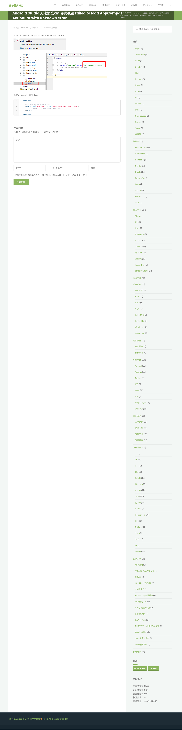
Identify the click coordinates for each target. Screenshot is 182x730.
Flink (137, 73)
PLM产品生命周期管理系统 (148, 626)
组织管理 (137, 416)
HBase (138, 85)
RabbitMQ (139, 315)
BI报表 (138, 577)
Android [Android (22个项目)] (139, 669)
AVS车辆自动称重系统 (145, 571)
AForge (138, 216)
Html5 (138, 490)
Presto (138, 122)
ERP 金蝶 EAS (141, 602)
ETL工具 (139, 67)
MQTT (138, 309)
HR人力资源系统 (143, 608)
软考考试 (137, 652)
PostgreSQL (140, 178)
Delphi (138, 478)
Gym (137, 228)
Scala (137, 533)
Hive (137, 91)
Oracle (138, 172)
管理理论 (139, 440)
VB (136, 545)
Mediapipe (140, 234)
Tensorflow (140, 265)
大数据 (136, 49)
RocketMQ (140, 321)
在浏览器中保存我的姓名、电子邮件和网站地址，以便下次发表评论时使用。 (51, 175)
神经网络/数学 (142, 271)
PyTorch (139, 253)
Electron (139, 484)
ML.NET (138, 240)
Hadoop (138, 79)
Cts (136, 472)
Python (138, 527)
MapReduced (141, 116)
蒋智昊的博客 (16, 5)
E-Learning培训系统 (144, 595)
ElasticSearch (141, 147)
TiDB (137, 203)
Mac (137, 396)
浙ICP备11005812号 (31, 719)
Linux (137, 390)
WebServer (140, 327)
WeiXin (138, 551)
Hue (137, 97)
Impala (138, 104)
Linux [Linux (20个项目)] (153, 669)
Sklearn (138, 259)
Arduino (138, 372)
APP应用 (139, 565)
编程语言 (137, 447)
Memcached (140, 154)
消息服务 (137, 284)
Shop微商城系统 (143, 638)
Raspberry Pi (141, 403)
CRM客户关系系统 (143, 583)
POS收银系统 (141, 632)
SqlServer (139, 196)
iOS (136, 384)
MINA (137, 303)
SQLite (138, 190)
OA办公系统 (140, 620)
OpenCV (138, 246)
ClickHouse (140, 54)
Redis (137, 184)
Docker (138, 378)
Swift (137, 539)
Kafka (137, 296)
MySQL (138, 166)
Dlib (137, 222)
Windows (139, 409)
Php (137, 521)
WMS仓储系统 (141, 644)
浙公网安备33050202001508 (55, 719)
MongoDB (139, 160)
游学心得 (139, 428)
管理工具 (139, 434)
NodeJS (139, 509)
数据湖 (138, 134)
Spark (138, 128)
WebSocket (140, 333)
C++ (137, 466)
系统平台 (128, 13)
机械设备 (139, 353)
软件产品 (137, 559)
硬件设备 (137, 340)
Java (137, 496)
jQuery (138, 503)
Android (138, 13)
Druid (137, 61)
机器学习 (137, 210)
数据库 (136, 141)
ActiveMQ (139, 290)
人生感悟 (139, 422)
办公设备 (139, 346)
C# (136, 460)
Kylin (137, 110)
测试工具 (137, 278)
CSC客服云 (140, 589)
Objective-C (140, 515)
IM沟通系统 (140, 614)
